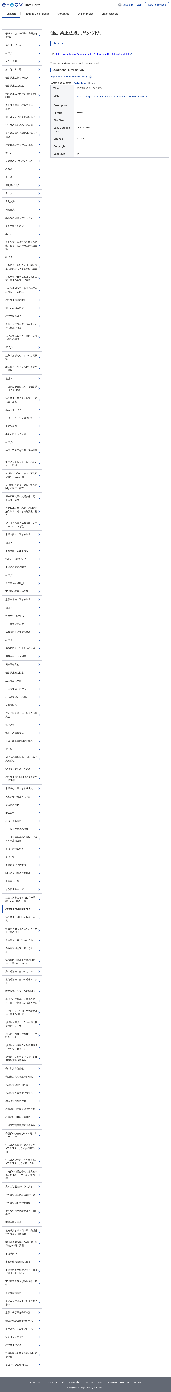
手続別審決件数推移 (15, 865)
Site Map (137, 1382)
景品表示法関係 (13, 1293)
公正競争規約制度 (14, 624)
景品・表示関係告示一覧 (17, 1312)
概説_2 (9, 257)
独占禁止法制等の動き (16, 77)
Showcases (63, 14)
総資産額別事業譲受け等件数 (20, 1125)
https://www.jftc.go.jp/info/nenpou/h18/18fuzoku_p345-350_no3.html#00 (92, 54)
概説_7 (9, 575)
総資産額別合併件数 (15, 1101)
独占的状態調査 (13, 316)
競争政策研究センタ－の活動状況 (21, 357)
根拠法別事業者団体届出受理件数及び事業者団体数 (21, 1232)
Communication (85, 14)
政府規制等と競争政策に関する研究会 (21, 1355)
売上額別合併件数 (14, 1068)
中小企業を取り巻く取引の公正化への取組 (21, 464)
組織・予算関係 (13, 821)
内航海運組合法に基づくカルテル (21, 950)
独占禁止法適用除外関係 (17, 909)
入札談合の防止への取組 (17, 796)
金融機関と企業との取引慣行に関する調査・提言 (21, 487)
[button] (125, 5)
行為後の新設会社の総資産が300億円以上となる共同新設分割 (21, 1148)
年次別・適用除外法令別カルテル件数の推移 (21, 930)
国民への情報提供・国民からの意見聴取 (21, 759)
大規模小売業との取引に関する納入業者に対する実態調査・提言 (21, 511)
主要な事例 (11, 426)
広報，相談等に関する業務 (19, 741)
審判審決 (10, 201)
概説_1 (9, 53)
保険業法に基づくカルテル (19, 940)
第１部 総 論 (13, 45)
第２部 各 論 (13, 69)
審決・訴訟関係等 (14, 849)
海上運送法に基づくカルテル (20, 971)
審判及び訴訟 (12, 185)
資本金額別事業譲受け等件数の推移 (21, 1212)
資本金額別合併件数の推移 (19, 1186)
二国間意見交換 (13, 681)
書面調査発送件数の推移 (17, 1261)
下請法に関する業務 (15, 567)
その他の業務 (12, 805)
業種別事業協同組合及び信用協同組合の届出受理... (21, 1244)
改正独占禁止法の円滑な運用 (20, 125)
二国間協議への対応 (15, 689)
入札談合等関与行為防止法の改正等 (21, 107)
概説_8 (9, 607)
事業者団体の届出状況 (16, 551)
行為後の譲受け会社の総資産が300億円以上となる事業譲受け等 (21, 1175)
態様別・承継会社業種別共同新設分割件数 (21, 1035)
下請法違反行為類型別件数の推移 (21, 1283)
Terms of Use (51, 1382)
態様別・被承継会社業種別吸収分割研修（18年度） (21, 1047)
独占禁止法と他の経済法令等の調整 (21, 95)
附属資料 (10, 813)
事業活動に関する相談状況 (19, 788)
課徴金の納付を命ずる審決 (19, 218)
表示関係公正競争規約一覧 (19, 1329)
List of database (110, 14)
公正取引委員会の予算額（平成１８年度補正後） (21, 839)
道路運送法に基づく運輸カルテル (21, 981)
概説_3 (9, 347)
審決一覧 (10, 857)
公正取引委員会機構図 (16, 1365)
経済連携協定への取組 (16, 697)
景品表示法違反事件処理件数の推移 (21, 1303)
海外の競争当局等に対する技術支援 (21, 715)
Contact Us (112, 1382)
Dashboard (125, 1382)
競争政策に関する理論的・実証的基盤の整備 (21, 337)
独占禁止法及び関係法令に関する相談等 (21, 779)
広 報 (8, 749)
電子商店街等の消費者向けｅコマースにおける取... (21, 525)
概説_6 (9, 542)
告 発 (8, 177)
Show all (92, 83)
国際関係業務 (12, 664)
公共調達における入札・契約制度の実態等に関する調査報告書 (21, 267)
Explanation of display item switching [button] (71, 76)
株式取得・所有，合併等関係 (20, 991)
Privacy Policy (97, 1382)
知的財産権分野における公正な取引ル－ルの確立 (21, 290)
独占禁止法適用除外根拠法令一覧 (21, 919)
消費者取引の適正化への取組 (20, 648)
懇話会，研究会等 (14, 1337)
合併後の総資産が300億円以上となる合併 (21, 1135)
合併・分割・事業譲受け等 (19, 418)
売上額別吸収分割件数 (16, 1085)
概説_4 (9, 378)
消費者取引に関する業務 (17, 632)
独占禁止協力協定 (14, 672)
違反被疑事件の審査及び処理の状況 (21, 135)
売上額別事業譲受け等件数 (19, 1093)
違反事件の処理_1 (14, 583)
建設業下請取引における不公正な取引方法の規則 (21, 475)
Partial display (80, 83)
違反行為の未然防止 (15, 308)
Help (63, 1382)
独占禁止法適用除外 (15, 300)
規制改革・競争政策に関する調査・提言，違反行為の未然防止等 (21, 245)
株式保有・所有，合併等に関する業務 (21, 369)
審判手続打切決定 (14, 226)
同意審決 (10, 209)
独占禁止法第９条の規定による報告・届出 (21, 400)
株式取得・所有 (13, 410)
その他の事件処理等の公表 (19, 161)
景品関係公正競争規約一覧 (19, 1320)
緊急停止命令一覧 (14, 889)
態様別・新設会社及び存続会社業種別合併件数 (21, 1024)
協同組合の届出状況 (15, 559)
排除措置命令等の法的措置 (19, 144)
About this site (36, 1382)
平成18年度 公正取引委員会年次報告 (21, 35)
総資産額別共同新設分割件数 (20, 1109)
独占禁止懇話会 (13, 1345)
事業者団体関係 (13, 1222)
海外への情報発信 (14, 733)
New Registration (157, 5)
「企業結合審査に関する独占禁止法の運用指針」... (21, 388)
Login (139, 5)
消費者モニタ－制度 (15, 656)
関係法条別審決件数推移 (17, 873)
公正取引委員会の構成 (16, 829)
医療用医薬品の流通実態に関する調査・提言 (21, 498)
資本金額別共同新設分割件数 (20, 1194)
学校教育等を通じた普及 (17, 769)
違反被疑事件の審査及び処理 (20, 117)
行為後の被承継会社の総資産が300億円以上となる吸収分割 (21, 1162)
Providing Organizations (37, 14)
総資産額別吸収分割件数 (17, 1117)
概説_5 (9, 442)
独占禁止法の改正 (14, 85)
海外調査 (10, 725)
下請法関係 (11, 1253)
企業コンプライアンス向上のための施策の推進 (21, 326)
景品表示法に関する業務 (17, 599)
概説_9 (9, 640)
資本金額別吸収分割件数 (17, 1202)
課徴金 (8, 169)
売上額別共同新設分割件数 (19, 1076)
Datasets (11, 14)
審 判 (8, 193)
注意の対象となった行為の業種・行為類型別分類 (20, 899)
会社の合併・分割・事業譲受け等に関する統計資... (21, 1012)
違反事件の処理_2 (14, 616)
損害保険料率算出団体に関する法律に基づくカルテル (21, 962)
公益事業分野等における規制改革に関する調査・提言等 (21, 278)
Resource (58, 43)
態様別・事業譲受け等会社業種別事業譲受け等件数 (21, 1059)
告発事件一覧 (12, 881)
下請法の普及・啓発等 (16, 591)
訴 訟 (8, 234)
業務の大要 (11, 61)
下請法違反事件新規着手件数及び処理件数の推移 (21, 1271)
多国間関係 (11, 705)
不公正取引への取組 (15, 434)
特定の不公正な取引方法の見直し (21, 452)
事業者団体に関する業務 (17, 534)
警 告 (8, 153)
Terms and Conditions (78, 1382)
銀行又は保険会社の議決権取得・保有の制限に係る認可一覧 (21, 1001)
